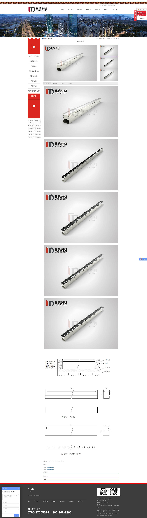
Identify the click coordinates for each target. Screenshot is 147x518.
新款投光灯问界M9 (34, 56)
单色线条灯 (37, 128)
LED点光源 (30, 125)
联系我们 (115, 9)
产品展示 (70, 9)
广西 (117, 513)
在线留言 (142, 12)
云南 (101, 515)
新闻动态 (97, 9)
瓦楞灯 (30, 137)
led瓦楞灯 (31, 131)
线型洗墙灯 (37, 134)
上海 (112, 513)
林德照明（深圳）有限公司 (34, 495)
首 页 (104, 38)
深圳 (110, 513)
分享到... (142, 15)
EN (100, 5)
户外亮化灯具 (30, 128)
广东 (115, 513)
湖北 (106, 515)
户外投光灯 (37, 131)
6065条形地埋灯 (50, 469)
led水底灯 (31, 134)
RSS (114, 5)
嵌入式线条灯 (37, 137)
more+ (34, 96)
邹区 (111, 515)
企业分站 (104, 5)
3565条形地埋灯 (50, 467)
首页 (62, 9)
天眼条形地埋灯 (34, 76)
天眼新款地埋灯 (34, 61)
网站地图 (110, 5)
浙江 (108, 515)
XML (118, 5)
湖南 (103, 515)
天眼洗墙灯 (34, 66)
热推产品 (99, 513)
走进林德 (79, 9)
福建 (98, 515)
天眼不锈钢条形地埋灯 (34, 91)
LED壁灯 (37, 125)
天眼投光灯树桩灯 (34, 71)
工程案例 (88, 9)
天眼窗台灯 (34, 86)
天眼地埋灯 (34, 81)
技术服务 (106, 9)
